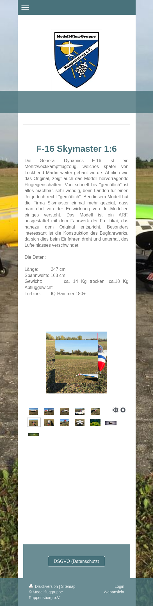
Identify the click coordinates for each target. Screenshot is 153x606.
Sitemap (68, 586)
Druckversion (44, 586)
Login (119, 586)
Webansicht (114, 592)
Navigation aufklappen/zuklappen (76, 7)
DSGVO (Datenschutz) (76, 561)
